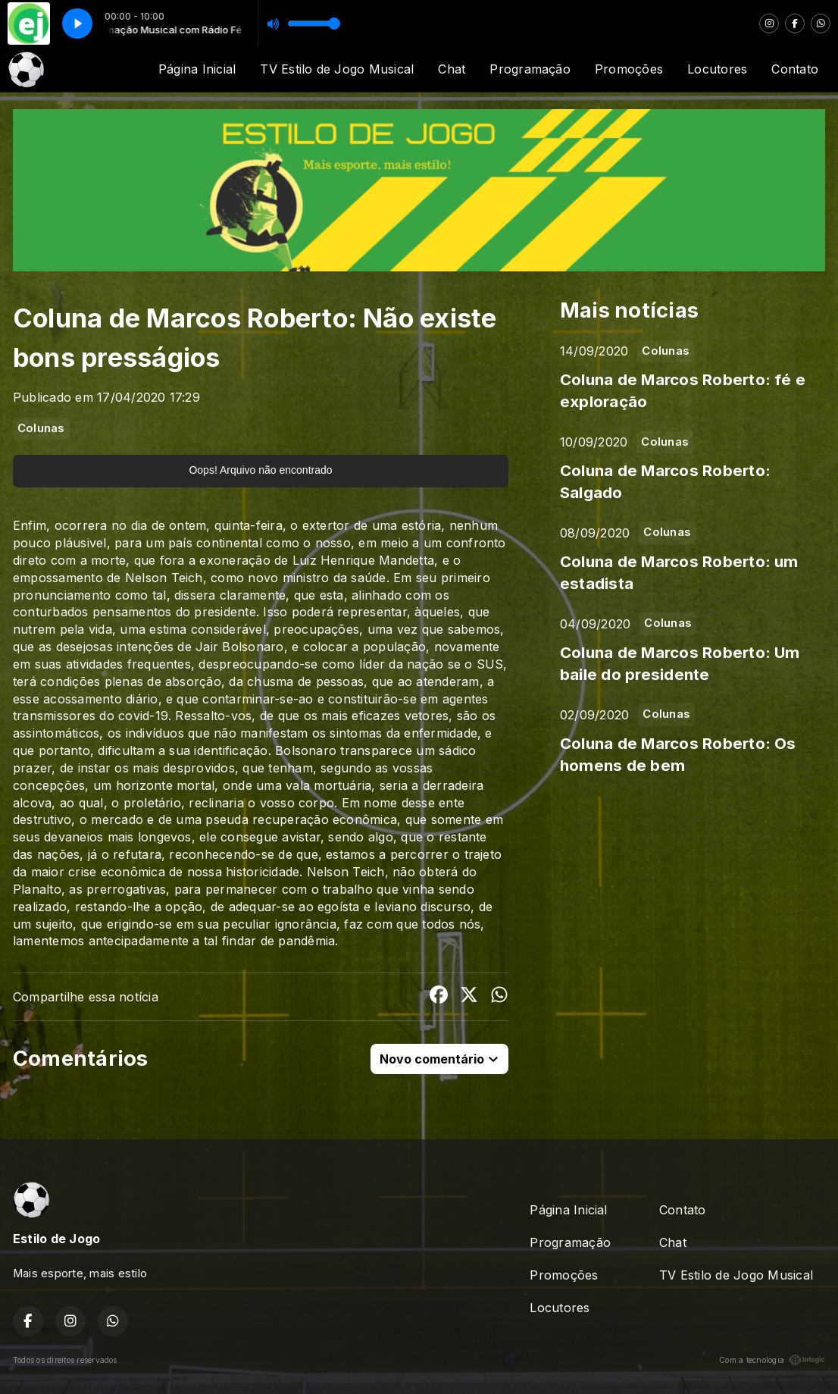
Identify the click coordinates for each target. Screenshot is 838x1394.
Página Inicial (197, 69)
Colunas (41, 428)
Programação (530, 69)
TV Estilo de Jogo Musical (337, 69)
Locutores (717, 69)
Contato (794, 69)
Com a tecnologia (772, 1360)
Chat (451, 69)
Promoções (629, 69)
